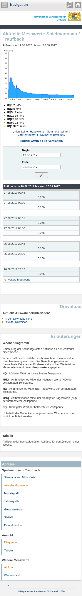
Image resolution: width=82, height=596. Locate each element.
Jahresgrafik (11, 501)
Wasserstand (12, 575)
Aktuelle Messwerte (16, 485)
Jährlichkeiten (27, 134)
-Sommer (52, 131)
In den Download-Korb (18, 318)
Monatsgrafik (12, 493)
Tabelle (8, 550)
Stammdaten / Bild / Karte (19, 477)
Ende (25, 162)
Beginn (26, 150)
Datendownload (13, 525)
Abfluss (8, 567)
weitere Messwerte (19, 279)
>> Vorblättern (53, 141)
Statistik (9, 517)
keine (24, 131)
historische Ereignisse (51, 134)
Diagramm (10, 542)
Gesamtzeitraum (14, 509)
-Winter (64, 131)
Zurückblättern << (31, 141)
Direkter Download (16, 322)
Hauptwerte (37, 131)
